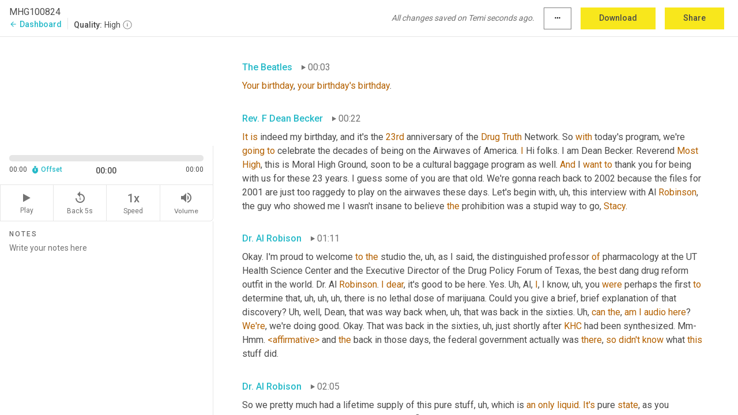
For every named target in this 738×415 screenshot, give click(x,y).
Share (694, 17)
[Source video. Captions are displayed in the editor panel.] (106, 90)
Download (618, 17)
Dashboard (35, 24)
